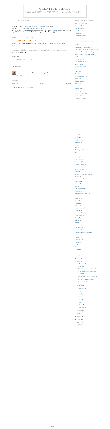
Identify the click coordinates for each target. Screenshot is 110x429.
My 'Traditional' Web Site (82, 61)
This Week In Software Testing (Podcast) (86, 49)
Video (76, 247)
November (82, 266)
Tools (76, 244)
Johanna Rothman (80, 81)
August (81, 291)
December (82, 263)
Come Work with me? (84, 282)
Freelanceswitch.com (81, 35)
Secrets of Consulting (81, 93)
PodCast (77, 205)
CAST (76, 154)
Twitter (77, 44)
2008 (78, 319)
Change (77, 157)
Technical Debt (79, 239)
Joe (17, 70)
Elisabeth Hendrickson (81, 76)
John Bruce (78, 83)
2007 (78, 322)
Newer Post (15, 83)
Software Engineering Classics (83, 232)
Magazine (77, 191)
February (81, 307)
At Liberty (24, 32)
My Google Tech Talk (81, 23)
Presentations (78, 208)
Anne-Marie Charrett (80, 66)
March (81, 305)
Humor (77, 176)
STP (76, 234)
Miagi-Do (77, 198)
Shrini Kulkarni (79, 95)
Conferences (78, 159)
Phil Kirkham (78, 33)
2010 (78, 314)
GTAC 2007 (78, 169)
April (80, 302)
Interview (77, 181)
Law (76, 186)
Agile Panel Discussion (81, 31)
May (80, 299)
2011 (78, 261)
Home (42, 83)
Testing (77, 242)
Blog (76, 152)
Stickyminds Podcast (80, 28)
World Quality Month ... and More (87, 276)
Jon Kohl (77, 86)
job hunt (77, 184)
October (81, 285)
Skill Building (79, 227)
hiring (76, 171)
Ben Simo (77, 69)
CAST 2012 (55, 30)
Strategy (77, 237)
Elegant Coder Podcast (81, 26)
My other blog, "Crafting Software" (85, 54)
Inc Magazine (78, 179)
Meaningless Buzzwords (81, 193)
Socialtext (77, 230)
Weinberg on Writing (80, 98)
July (80, 294)
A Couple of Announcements (86, 279)
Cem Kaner (78, 71)
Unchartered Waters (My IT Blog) (84, 52)
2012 (78, 258)
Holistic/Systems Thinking (82, 174)
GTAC (76, 166)
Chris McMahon (79, 74)
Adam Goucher (79, 64)
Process (77, 210)
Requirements (79, 225)
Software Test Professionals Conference (34, 26)
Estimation (78, 162)
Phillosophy (78, 203)
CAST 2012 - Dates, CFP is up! (87, 269)
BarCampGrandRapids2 (81, 150)
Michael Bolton (79, 88)
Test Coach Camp (27, 28)
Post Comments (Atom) (26, 87)
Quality (77, 218)
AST (76, 147)
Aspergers (77, 142)
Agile (76, 137)
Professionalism (79, 213)
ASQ (76, 145)
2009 (78, 316)
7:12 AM (20, 75)
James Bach (78, 78)
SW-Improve (78, 57)
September (82, 288)
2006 (78, 325)
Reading (77, 222)
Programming (79, 215)
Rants (76, 220)
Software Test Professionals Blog (84, 47)
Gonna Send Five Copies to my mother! (27, 40)
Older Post (69, 83)
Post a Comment (16, 80)
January (81, 310)
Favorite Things (79, 164)
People (77, 201)
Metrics (77, 196)
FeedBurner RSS (79, 59)
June (80, 296)
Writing (77, 249)
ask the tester (78, 140)
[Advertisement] (81, 116)
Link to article (79, 188)
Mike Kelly (78, 91)
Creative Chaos (55, 8)
